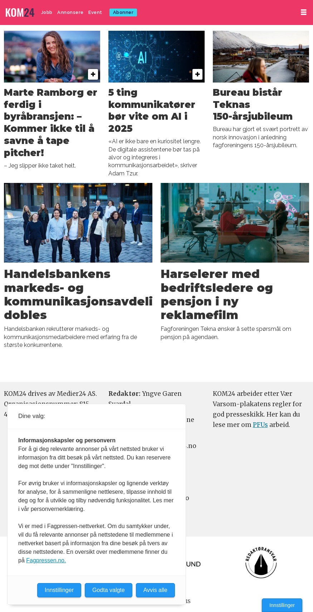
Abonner (123, 12)
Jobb (47, 12)
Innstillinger (282, 605)
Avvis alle (155, 590)
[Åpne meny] (304, 12)
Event (95, 12)
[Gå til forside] (20, 12)
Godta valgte (108, 590)
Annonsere (70, 12)
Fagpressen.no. (46, 560)
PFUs (260, 425)
